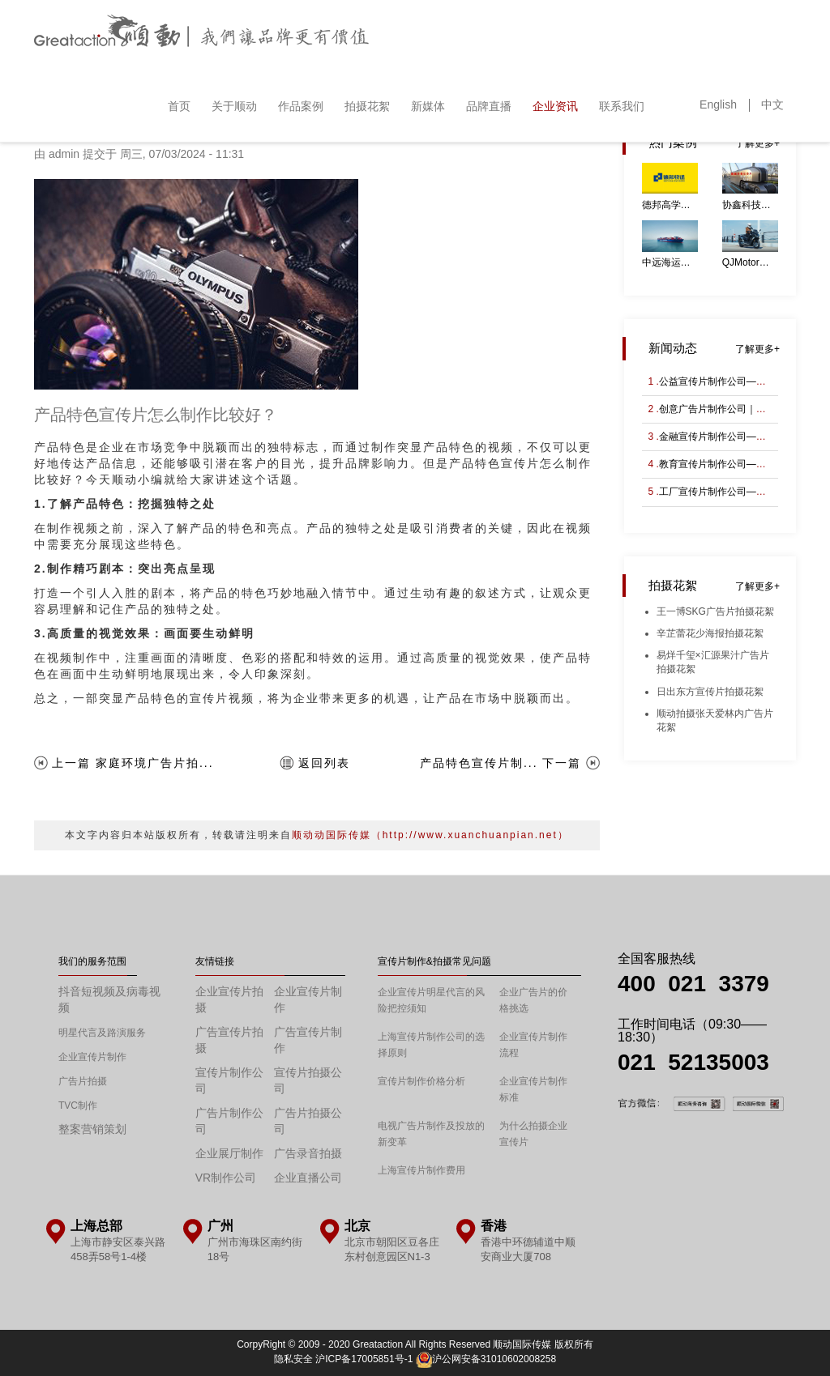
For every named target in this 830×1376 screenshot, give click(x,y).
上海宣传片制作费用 (421, 1170)
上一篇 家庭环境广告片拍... (133, 762)
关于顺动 (234, 106)
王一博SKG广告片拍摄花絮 (715, 611)
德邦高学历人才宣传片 (670, 205)
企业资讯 (555, 106)
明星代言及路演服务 (102, 1032)
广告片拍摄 (82, 1081)
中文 (772, 104)
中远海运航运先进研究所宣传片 (670, 262)
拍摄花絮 (367, 106)
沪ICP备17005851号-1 (364, 1359)
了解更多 (754, 143)
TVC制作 (77, 1105)
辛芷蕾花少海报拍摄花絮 (710, 633)
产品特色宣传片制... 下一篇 (501, 762)
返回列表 (324, 762)
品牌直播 (488, 106)
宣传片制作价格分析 (421, 1081)
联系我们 (621, 106)
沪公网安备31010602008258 (486, 1359)
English (718, 104)
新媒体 (428, 106)
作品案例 (300, 106)
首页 (179, 106)
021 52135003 (693, 1062)
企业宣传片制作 (92, 1057)
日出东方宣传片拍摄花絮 (710, 691)
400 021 (668, 983)
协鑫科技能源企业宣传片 (750, 205)
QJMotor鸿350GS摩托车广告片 (750, 262)
